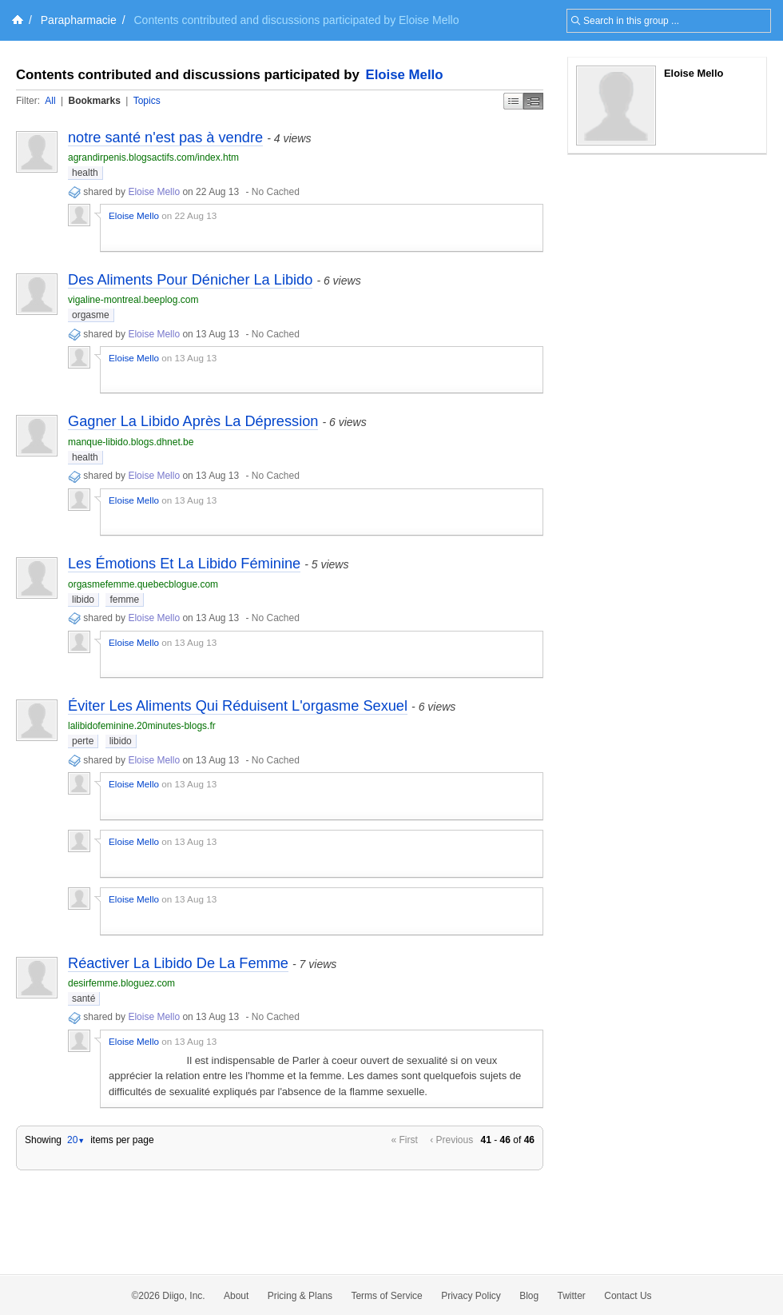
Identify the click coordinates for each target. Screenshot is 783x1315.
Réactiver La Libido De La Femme (178, 963)
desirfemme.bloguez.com (121, 983)
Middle (533, 101)
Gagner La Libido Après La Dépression (193, 421)
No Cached (276, 191)
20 (76, 1140)
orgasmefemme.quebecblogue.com (143, 584)
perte (82, 741)
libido (83, 599)
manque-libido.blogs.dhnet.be (130, 442)
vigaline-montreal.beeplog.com (133, 299)
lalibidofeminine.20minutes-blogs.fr (142, 725)
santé (83, 998)
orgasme (90, 315)
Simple (513, 101)
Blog (529, 1295)
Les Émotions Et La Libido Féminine (184, 564)
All (50, 100)
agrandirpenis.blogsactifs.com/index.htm (153, 157)
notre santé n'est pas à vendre (165, 137)
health (85, 172)
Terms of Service (386, 1295)
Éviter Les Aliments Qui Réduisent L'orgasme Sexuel (237, 706)
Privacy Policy (471, 1295)
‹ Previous (451, 1140)
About (236, 1295)
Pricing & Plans (300, 1295)
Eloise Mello (404, 74)
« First (405, 1140)
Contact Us (627, 1295)
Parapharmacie (79, 20)
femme (124, 599)
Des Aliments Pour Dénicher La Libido (190, 280)
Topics (147, 100)
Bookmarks (94, 100)
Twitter (572, 1295)
